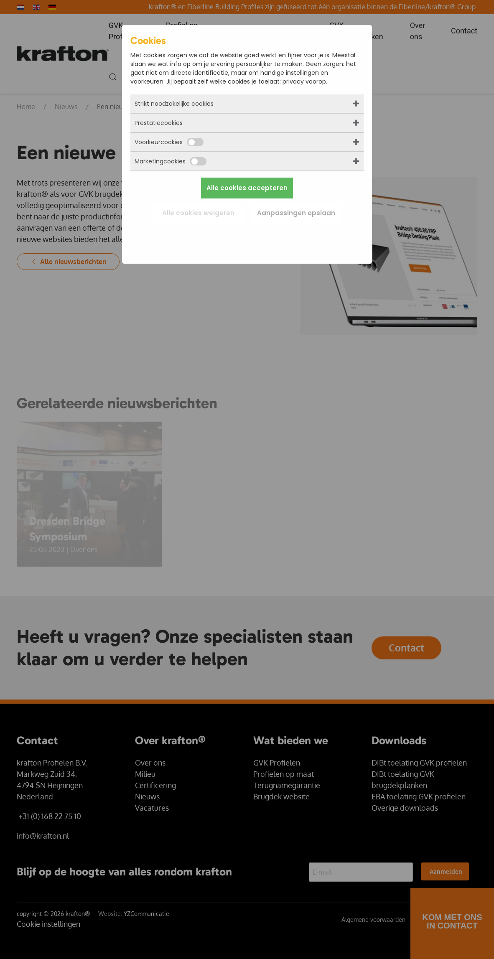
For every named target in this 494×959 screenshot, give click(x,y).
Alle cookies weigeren (198, 213)
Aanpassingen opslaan (296, 213)
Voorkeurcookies (169, 142)
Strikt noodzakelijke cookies (174, 103)
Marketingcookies (170, 161)
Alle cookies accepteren (247, 187)
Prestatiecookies (159, 123)
